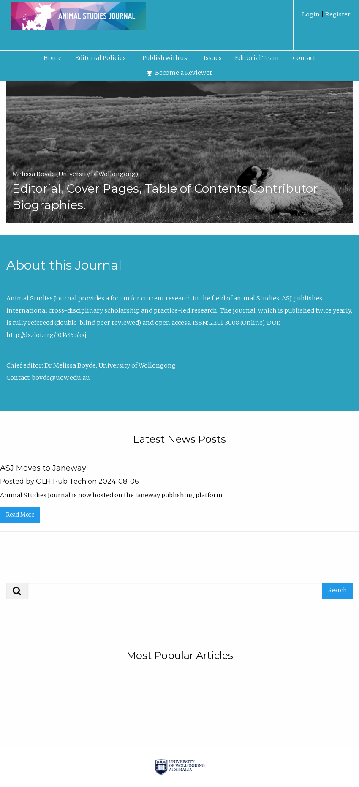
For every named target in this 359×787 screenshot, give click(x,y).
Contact (304, 58)
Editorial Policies (100, 58)
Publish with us (164, 58)
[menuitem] (326, 17)
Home (53, 58)
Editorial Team (257, 58)
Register (337, 14)
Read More (20, 514)
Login (311, 14)
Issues (213, 58)
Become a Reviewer (179, 72)
